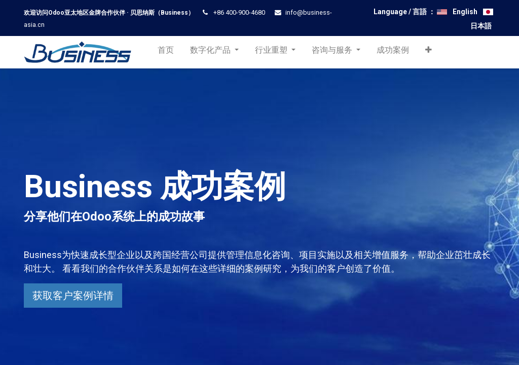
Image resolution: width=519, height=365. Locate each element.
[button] (430, 52)
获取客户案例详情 (73, 295)
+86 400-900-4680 (239, 12)
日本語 (481, 26)
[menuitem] (167, 52)
